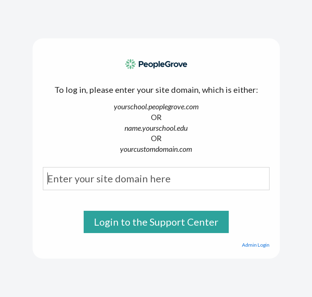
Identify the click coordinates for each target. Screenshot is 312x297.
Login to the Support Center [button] (156, 222)
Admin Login (256, 245)
